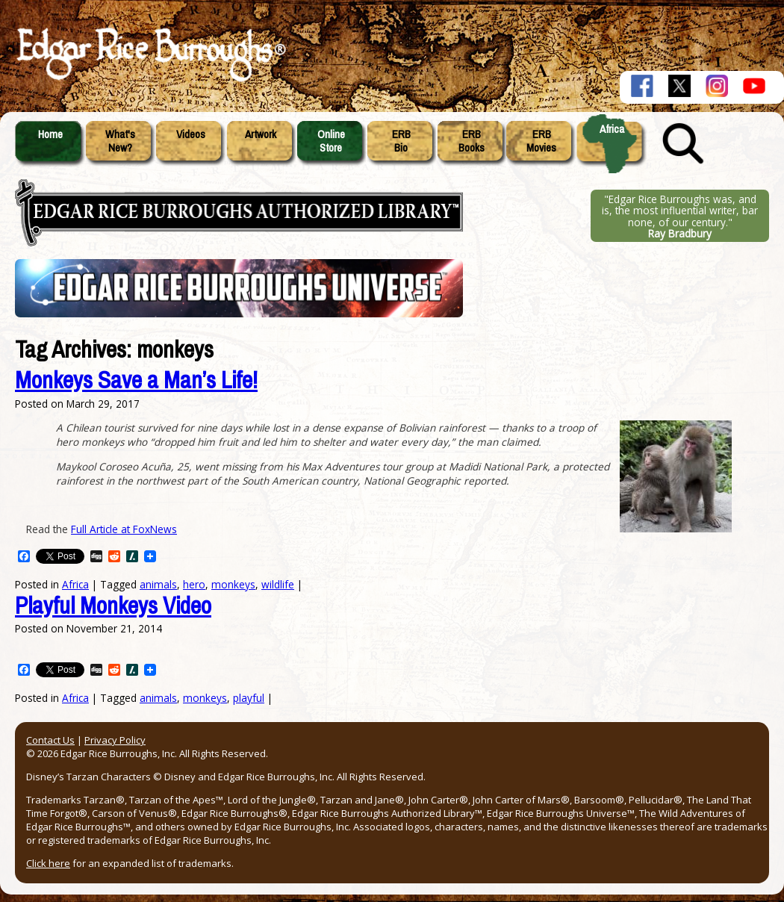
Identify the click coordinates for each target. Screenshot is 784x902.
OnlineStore (331, 141)
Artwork (260, 134)
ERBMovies (541, 141)
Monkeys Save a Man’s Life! (136, 380)
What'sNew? (120, 141)
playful (248, 698)
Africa (612, 129)
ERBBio (401, 141)
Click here (48, 863)
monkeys (233, 584)
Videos (190, 134)
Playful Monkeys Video (113, 606)
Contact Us (50, 740)
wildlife (277, 584)
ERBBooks (471, 141)
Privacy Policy (115, 740)
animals (158, 698)
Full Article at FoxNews (124, 529)
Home (50, 134)
